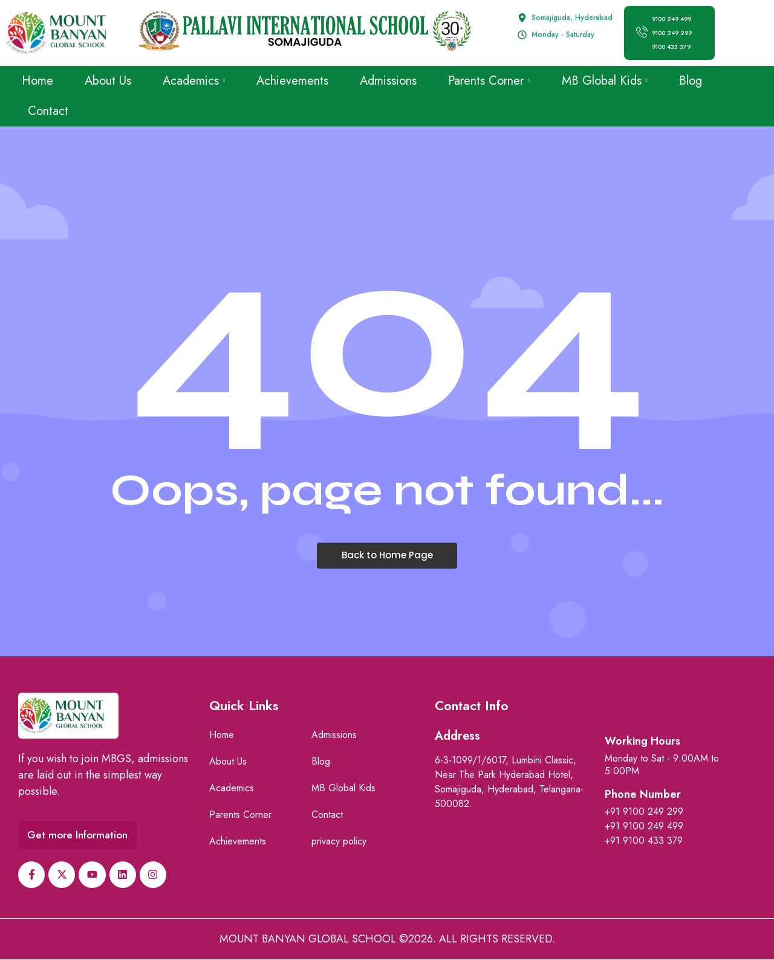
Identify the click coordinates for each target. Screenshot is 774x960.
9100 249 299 (672, 33)
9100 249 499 (672, 19)
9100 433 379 (671, 46)
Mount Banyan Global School (308, 939)
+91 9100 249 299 (644, 811)
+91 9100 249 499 (644, 826)
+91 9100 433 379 (644, 840)
